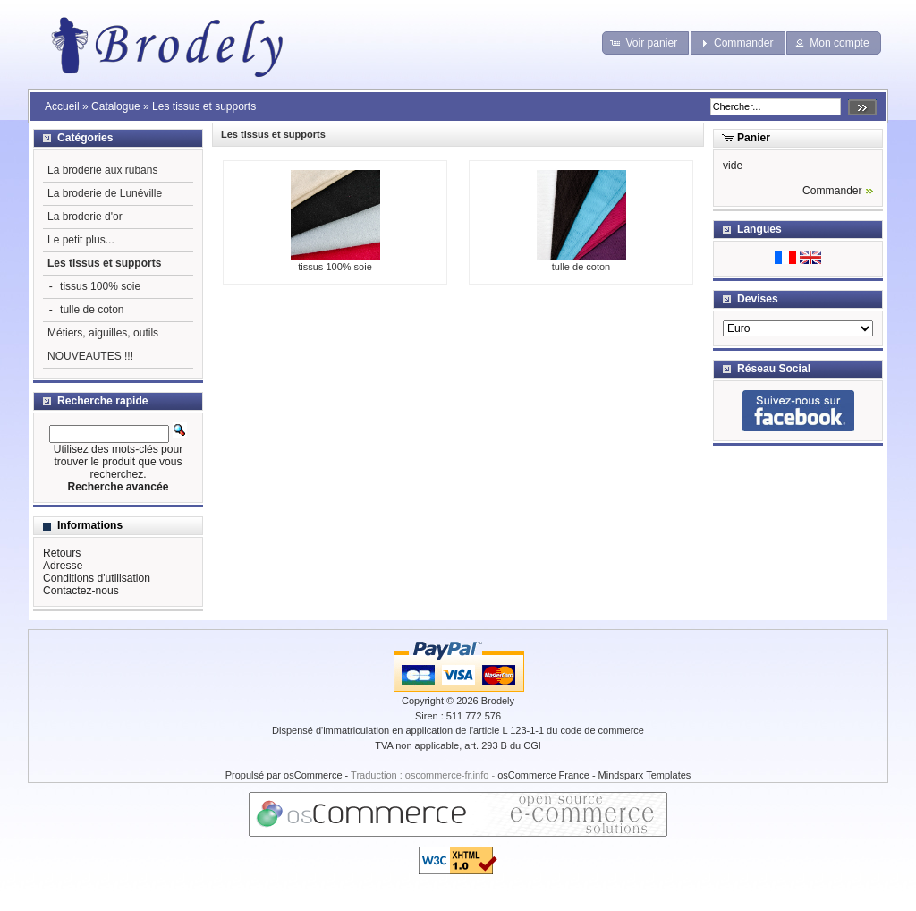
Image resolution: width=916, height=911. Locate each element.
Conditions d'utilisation (96, 578)
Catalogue (115, 106)
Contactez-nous (81, 590)
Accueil (62, 106)
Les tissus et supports (204, 106)
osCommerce (313, 775)
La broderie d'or (85, 216)
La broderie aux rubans (102, 170)
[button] (645, 43)
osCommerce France (543, 775)
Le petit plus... (80, 240)
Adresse (62, 565)
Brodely (497, 700)
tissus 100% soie (335, 261)
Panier (753, 138)
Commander (832, 190)
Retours (62, 553)
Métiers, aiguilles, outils (102, 333)
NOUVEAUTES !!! (90, 356)
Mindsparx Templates (644, 775)
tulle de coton (581, 261)
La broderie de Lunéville (104, 193)
